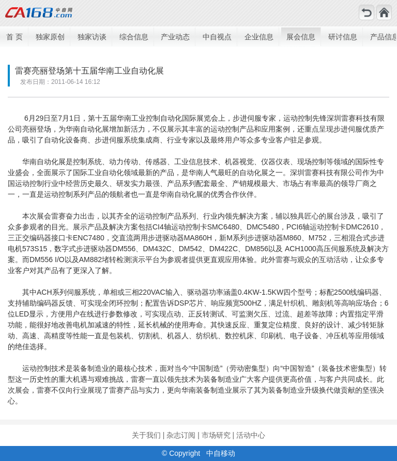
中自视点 (217, 37)
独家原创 (50, 37)
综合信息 (133, 37)
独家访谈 (92, 37)
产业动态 (175, 37)
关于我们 (146, 435)
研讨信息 (342, 37)
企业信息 (259, 37)
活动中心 (250, 435)
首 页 (14, 37)
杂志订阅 (180, 435)
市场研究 (216, 435)
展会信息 (300, 37)
